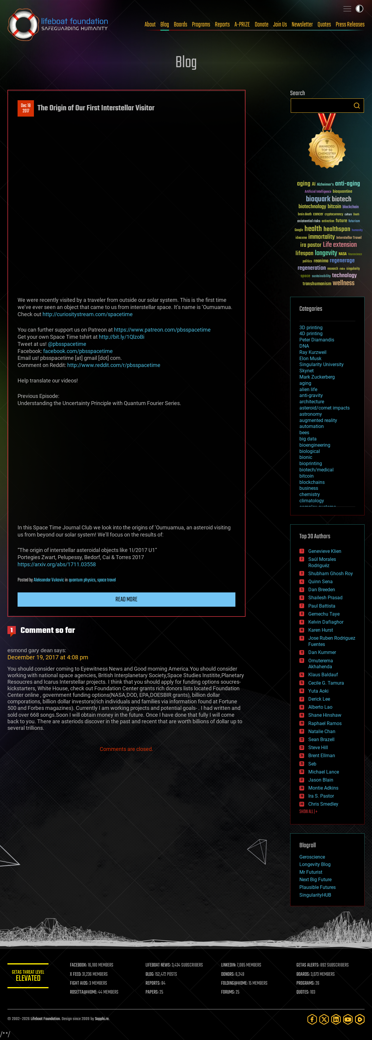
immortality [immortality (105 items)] (321, 237)
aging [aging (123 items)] (303, 184)
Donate (261, 24)
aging (305, 383)
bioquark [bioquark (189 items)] (318, 199)
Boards (180, 24)
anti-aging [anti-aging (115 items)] (347, 184)
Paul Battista (321, 606)
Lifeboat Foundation (45, 1019)
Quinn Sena (320, 581)
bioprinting (310, 463)
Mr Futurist (310, 872)
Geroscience (312, 857)
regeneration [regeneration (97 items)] (312, 268)
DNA (304, 346)
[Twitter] (324, 1019)
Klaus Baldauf (323, 674)
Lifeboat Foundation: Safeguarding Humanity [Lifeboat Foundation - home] (58, 24)
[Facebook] (312, 1019)
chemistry (309, 494)
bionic (305, 457)
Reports (222, 24)
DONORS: (228, 974)
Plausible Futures (317, 887)
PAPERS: (152, 992)
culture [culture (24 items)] (348, 214)
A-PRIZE (242, 24)
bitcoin (306, 476)
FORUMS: (228, 992)
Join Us (280, 24)
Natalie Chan (321, 731)
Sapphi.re (102, 1019)
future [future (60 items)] (341, 221)
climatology (311, 500)
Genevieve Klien (324, 551)
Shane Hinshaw (324, 715)
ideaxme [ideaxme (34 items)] (301, 238)
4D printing (311, 333)
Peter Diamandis (316, 340)
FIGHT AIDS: (80, 983)
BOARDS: (303, 974)
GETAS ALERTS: (308, 965)
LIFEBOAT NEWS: (158, 965)
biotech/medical (316, 470)
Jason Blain (320, 780)
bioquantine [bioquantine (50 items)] (342, 191)
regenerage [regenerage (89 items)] (342, 261)
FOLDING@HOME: (234, 983)
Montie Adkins (323, 788)
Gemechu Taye (324, 614)
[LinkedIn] (336, 1019)
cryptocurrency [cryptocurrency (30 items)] (334, 215)
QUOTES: (303, 992)
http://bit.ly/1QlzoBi (121, 337)
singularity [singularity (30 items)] (353, 269)
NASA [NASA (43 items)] (343, 254)
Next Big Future (315, 879)
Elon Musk (310, 358)
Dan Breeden (321, 589)
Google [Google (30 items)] (299, 230)
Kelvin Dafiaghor (325, 622)
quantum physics (82, 580)
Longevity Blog (315, 864)
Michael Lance (323, 772)
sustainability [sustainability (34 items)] (321, 276)
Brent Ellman (321, 755)
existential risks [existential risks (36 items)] (308, 221)
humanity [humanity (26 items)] (357, 230)
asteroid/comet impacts (324, 408)
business (308, 488)
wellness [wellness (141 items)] (343, 283)
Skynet (306, 371)
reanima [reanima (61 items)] (321, 261)
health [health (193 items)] (313, 229)
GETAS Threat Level (28, 977)
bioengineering (314, 445)
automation (311, 426)
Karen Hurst (320, 630)
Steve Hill (318, 747)
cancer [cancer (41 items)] (318, 214)
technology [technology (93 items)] (344, 275)
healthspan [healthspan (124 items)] (336, 229)
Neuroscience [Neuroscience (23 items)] (355, 254)
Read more (126, 599)
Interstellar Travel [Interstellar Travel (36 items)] (349, 238)
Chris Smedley (323, 804)
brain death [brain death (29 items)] (305, 215)
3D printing (311, 327)
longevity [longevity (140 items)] (326, 253)
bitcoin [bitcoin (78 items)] (334, 207)
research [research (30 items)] (332, 269)
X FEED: (76, 974)
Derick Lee (319, 699)
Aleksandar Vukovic (49, 580)
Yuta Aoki (318, 691)
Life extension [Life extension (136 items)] (340, 245)
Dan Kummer (322, 652)
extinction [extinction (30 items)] (328, 221)
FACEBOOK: (79, 965)
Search (357, 105)
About (150, 24)
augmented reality (318, 420)
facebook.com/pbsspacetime (78, 351)
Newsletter (302, 24)
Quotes (324, 24)
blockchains (312, 482)
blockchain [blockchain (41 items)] (351, 207)
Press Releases (350, 24)
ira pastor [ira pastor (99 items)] (310, 245)
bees (304, 432)
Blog (164, 24)
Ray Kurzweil (312, 352)
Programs (201, 24)
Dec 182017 (26, 108)
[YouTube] (348, 1019)
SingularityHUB (315, 895)
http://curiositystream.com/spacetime (88, 314)
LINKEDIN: (228, 965)
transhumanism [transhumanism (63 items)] (317, 284)
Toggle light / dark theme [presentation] (359, 8)
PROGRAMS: (306, 983)
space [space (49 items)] (305, 275)
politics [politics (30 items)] (307, 261)
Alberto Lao (320, 707)
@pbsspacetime (67, 344)
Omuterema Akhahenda (320, 664)
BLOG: (150, 974)
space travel (106, 580)
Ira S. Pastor (321, 796)
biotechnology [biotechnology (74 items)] (312, 207)
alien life (308, 389)
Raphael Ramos (325, 723)
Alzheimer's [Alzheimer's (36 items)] (325, 185)
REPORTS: (153, 983)
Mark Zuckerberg (317, 377)
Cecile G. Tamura (326, 683)
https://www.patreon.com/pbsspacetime (162, 330)
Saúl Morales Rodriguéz (322, 562)
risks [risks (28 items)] (342, 269)
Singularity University (321, 364)
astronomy (310, 414)
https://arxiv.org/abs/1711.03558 (57, 564)
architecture (311, 401)
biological (309, 451)
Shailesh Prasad (325, 597)
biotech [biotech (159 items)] (341, 199)
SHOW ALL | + (308, 812)
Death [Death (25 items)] (356, 214)
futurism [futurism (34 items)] (354, 221)
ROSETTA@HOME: (84, 992)
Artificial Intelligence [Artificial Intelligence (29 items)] (318, 192)
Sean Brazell (321, 739)
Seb (312, 764)
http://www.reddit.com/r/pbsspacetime (113, 365)
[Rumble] (360, 1019)
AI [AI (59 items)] (313, 184)
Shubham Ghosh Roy (330, 573)
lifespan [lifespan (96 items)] (304, 253)
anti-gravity (311, 395)
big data (308, 439)
